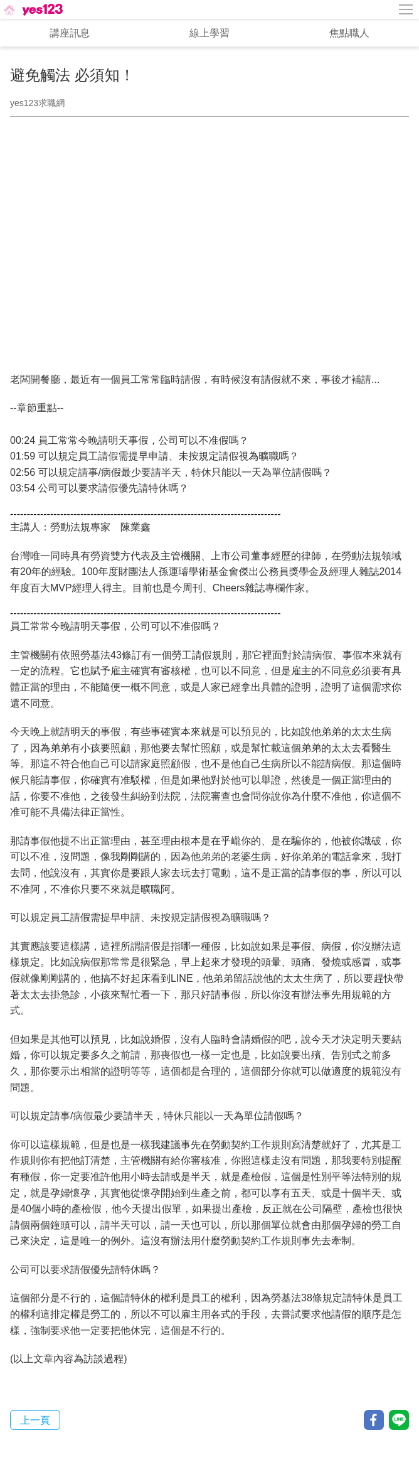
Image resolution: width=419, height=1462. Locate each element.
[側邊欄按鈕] (406, 9)
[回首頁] (32, 9)
